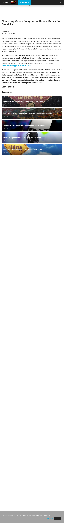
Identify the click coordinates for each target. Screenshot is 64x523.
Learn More (49, 518)
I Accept (57, 519)
